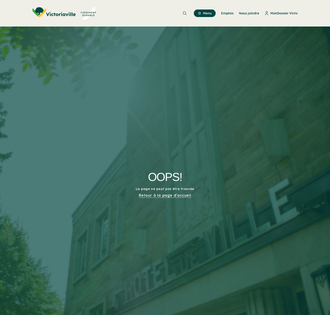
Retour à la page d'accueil (165, 195)
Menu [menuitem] (205, 13)
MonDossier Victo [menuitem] (281, 13)
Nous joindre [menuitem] (249, 13)
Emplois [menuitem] (227, 13)
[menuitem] (64, 13)
